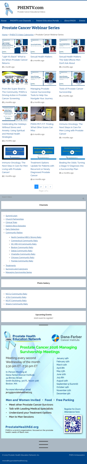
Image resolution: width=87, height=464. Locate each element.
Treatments (11, 265)
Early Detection (12, 229)
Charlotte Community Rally (23, 254)
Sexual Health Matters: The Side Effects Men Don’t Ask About (70, 59)
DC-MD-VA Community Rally (24, 244)
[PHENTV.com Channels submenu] (33, 20)
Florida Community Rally (22, 261)
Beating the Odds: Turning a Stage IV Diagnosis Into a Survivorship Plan (72, 165)
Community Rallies (14, 232)
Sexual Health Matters (41, 56)
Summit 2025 (11, 216)
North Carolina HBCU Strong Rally (26, 237)
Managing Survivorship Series (19, 272)
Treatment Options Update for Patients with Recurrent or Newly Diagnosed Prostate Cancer (42, 169)
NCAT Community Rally (16, 300)
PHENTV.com (30, 7)
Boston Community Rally (22, 247)
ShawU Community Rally (17, 304)
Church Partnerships (15, 219)
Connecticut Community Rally (24, 240)
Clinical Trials (11, 222)
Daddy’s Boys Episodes (16, 226)
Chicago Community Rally (22, 257)
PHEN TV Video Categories (22, 35)
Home (5, 35)
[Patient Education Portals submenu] (61, 20)
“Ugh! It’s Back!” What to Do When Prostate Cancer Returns (15, 59)
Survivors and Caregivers (17, 269)
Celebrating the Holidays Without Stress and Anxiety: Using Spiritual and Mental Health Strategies (14, 130)
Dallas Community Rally (21, 251)
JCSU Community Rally (16, 297)
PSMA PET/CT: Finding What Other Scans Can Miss (42, 127)
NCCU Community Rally (16, 294)
